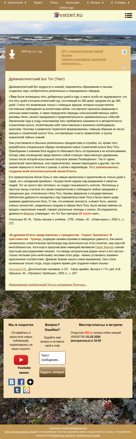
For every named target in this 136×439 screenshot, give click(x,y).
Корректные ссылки (88, 435)
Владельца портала (63, 435)
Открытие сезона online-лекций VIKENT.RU (96, 336)
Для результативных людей (21, 431)
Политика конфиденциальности (68, 428)
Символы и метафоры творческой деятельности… (83, 61)
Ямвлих (28, 213)
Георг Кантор (104, 247)
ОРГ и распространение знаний (82, 51)
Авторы (95, 2)
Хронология (15, 2)
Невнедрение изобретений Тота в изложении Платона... (48, 284)
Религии (66, 55)
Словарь (120, 2)
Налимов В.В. (18, 269)
